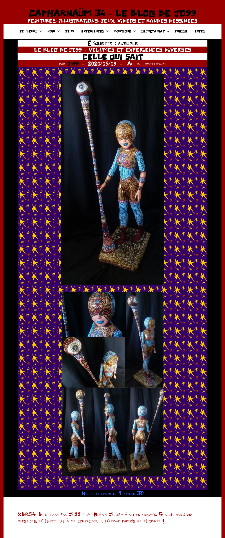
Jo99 (73, 63)
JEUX (69, 31)
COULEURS (31, 31)
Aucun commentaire (146, 63)
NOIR (53, 31)
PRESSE (181, 31)
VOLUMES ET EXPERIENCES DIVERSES (140, 49)
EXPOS (199, 31)
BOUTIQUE (125, 31)
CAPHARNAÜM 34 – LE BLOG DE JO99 (112, 13)
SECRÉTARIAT (155, 31)
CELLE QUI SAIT (112, 56)
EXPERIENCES (95, 31)
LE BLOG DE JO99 (58, 49)
